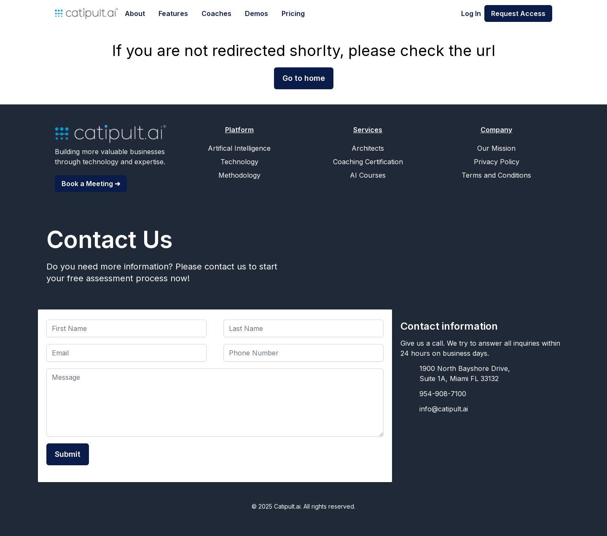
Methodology (239, 175)
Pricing (293, 13)
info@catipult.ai (443, 409)
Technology (239, 161)
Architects (368, 148)
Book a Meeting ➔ (91, 183)
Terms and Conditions (496, 175)
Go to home (303, 78)
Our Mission (496, 148)
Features (173, 13)
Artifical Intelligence (239, 148)
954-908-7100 (442, 393)
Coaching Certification (368, 161)
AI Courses (368, 175)
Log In (471, 13)
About (135, 13)
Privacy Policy (496, 161)
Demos (256, 13)
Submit (68, 454)
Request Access (518, 13)
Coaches (216, 13)
